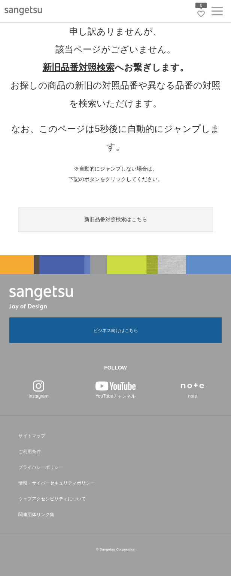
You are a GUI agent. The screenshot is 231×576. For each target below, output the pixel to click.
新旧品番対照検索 (79, 67)
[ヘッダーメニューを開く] (217, 12)
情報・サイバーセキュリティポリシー (56, 483)
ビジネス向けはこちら (115, 330)
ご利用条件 (29, 451)
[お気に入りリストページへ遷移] (201, 14)
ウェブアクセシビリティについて (52, 498)
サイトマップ (31, 435)
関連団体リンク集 (36, 514)
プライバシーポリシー (40, 467)
